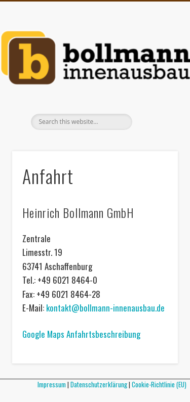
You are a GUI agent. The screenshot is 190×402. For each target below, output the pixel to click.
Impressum (51, 384)
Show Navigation (153, 90)
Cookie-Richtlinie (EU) (161, 384)
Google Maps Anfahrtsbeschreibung (81, 334)
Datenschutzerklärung (98, 384)
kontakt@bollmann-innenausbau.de (105, 307)
